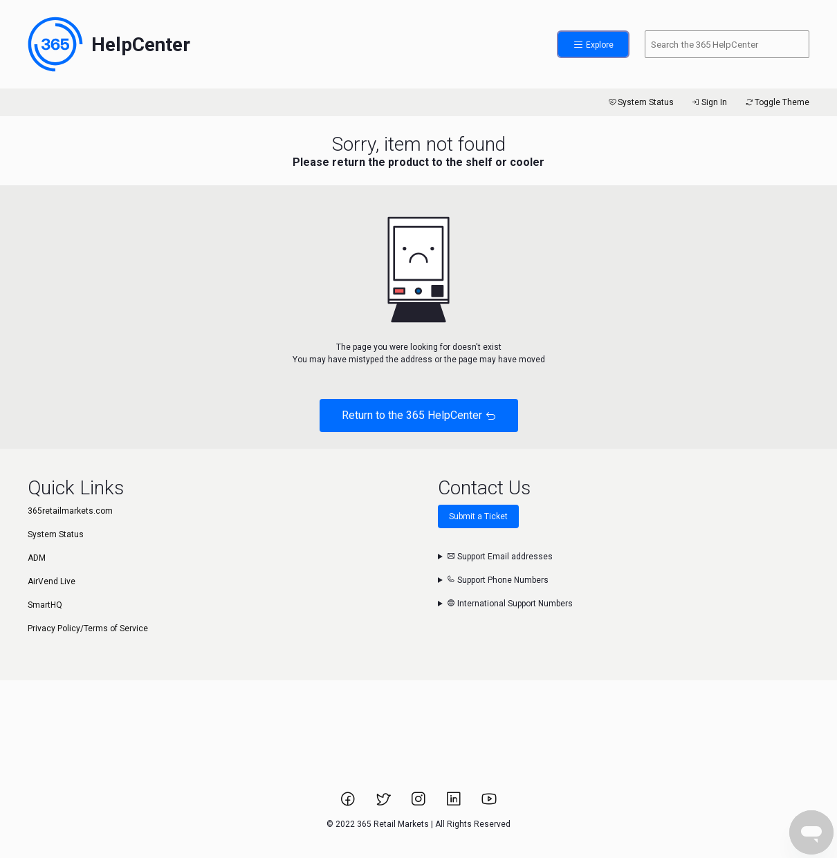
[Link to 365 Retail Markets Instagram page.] (419, 803)
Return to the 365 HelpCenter (419, 415)
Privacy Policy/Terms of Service (88, 628)
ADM (37, 558)
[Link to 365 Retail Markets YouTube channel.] (489, 803)
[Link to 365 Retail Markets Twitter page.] (384, 803)
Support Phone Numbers (498, 580)
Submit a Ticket (478, 516)
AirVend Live (51, 581)
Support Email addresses (500, 556)
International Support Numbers (510, 603)
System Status (640, 102)
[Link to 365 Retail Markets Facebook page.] (349, 803)
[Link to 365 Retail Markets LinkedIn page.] (454, 803)
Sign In (708, 102)
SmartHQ (45, 605)
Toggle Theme (776, 102)
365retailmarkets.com (70, 511)
